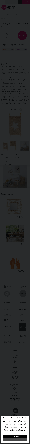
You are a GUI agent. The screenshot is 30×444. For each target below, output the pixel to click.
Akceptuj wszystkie (15, 436)
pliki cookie (14, 420)
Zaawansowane (15, 439)
